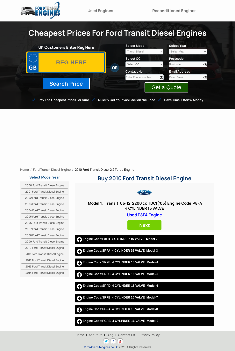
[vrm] (71, 62)
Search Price (66, 83)
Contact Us (126, 335)
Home (79, 335)
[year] (188, 51)
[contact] (144, 77)
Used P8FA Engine (144, 215)
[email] (188, 77)
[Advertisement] (117, 138)
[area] (188, 64)
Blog (110, 335)
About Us (95, 335)
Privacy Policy (149, 335)
